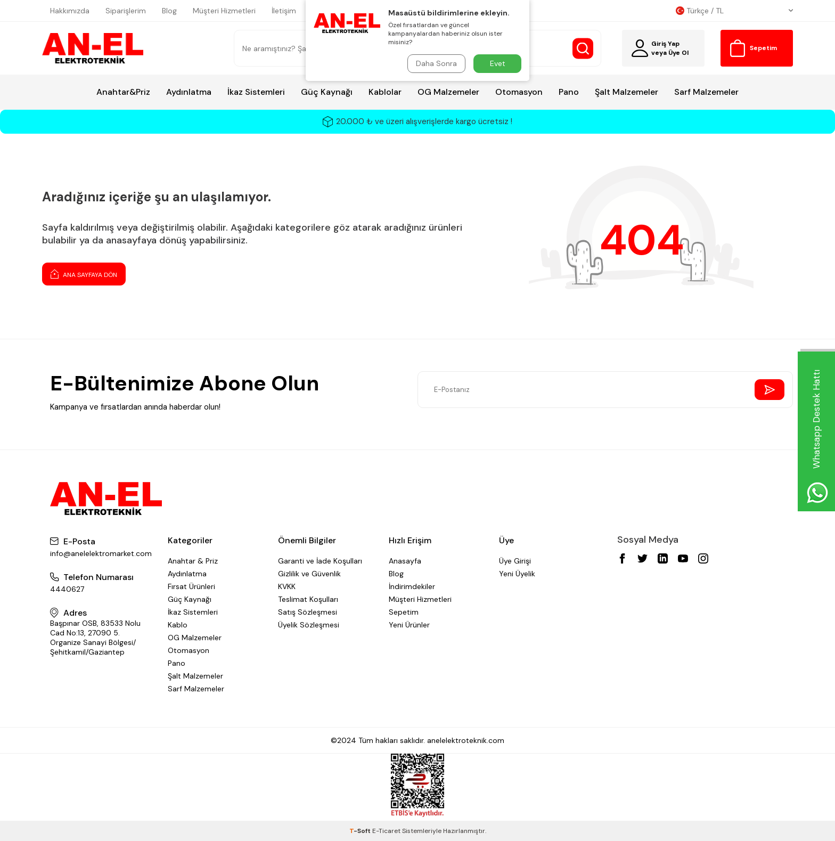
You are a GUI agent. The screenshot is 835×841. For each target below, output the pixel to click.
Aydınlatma (188, 91)
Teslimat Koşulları (308, 599)
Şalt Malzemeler (626, 91)
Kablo (177, 625)
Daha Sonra (436, 63)
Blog (169, 10)
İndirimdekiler (412, 586)
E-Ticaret (386, 831)
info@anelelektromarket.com (101, 553)
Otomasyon (519, 91)
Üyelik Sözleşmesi (308, 625)
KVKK (287, 586)
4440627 (67, 589)
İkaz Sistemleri (256, 91)
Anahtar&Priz (123, 91)
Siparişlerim (125, 10)
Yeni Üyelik (517, 573)
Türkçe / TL (734, 10)
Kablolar (385, 91)
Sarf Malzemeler (706, 91)
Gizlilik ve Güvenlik (309, 573)
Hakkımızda (69, 10)
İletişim (284, 10)
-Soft (360, 831)
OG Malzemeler (448, 91)
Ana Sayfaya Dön (84, 273)
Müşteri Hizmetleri (224, 10)
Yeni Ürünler (409, 625)
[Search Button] (582, 48)
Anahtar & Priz (193, 561)
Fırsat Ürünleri (191, 586)
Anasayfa (405, 561)
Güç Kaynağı (327, 91)
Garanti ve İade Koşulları (320, 561)
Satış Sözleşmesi (307, 612)
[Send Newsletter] (769, 389)
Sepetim (404, 612)
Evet (497, 63)
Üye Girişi (515, 561)
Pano (569, 91)
